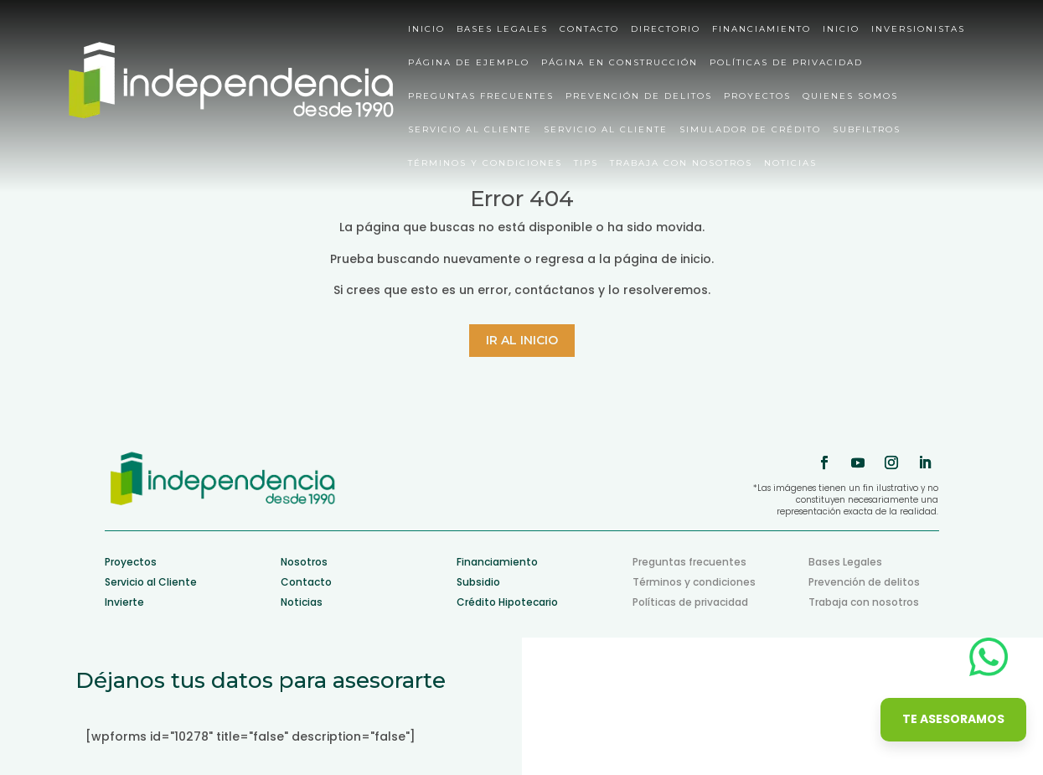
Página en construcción (619, 63)
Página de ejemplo (468, 63)
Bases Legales (502, 29)
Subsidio (478, 582)
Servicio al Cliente (151, 582)
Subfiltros (867, 130)
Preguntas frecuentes (689, 562)
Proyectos (757, 96)
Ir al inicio (522, 340)
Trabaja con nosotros (681, 163)
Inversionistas (918, 29)
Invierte (124, 602)
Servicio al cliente (470, 130)
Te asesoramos (953, 718)
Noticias (790, 163)
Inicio (426, 29)
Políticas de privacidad (786, 63)
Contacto (589, 29)
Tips (586, 163)
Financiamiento (761, 29)
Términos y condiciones (485, 163)
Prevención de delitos (638, 96)
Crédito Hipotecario (507, 602)
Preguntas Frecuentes (481, 96)
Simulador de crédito (750, 130)
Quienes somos (850, 96)
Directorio (665, 29)
